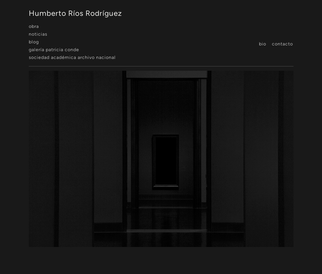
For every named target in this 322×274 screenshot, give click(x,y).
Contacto (282, 44)
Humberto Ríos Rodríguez (75, 13)
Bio (262, 44)
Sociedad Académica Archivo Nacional (72, 57)
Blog (34, 42)
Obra (34, 26)
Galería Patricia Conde (54, 49)
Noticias (38, 34)
